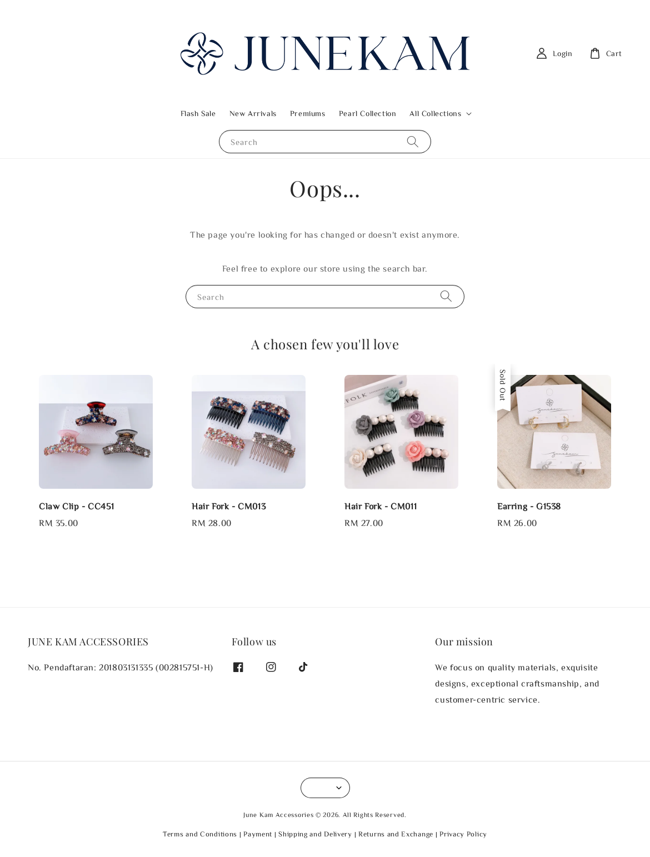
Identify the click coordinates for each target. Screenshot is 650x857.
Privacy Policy (463, 834)
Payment (257, 834)
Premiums (308, 113)
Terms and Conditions (200, 834)
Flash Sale (198, 113)
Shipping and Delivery (315, 834)
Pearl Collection (368, 113)
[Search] (413, 141)
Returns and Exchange (395, 834)
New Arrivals (253, 113)
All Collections (435, 113)
